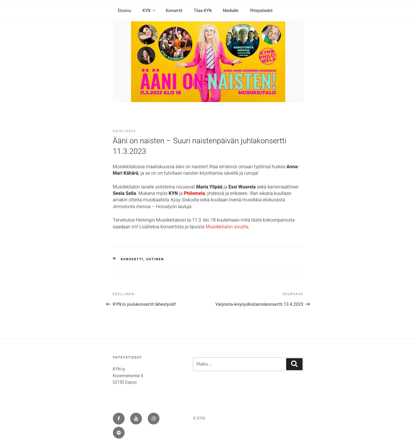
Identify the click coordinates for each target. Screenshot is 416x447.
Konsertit (174, 11)
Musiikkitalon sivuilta (227, 226)
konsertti (132, 259)
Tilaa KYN (203, 11)
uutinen (155, 259)
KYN (149, 11)
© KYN (199, 418)
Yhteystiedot (261, 11)
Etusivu (124, 11)
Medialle (230, 11)
